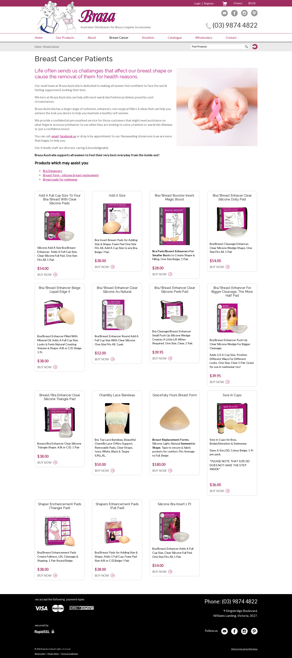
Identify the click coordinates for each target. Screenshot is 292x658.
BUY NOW (44, 274)
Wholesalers (203, 37)
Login (197, 3)
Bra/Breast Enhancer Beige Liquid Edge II (60, 290)
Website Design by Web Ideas (244, 649)
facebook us (68, 136)
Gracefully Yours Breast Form (174, 395)
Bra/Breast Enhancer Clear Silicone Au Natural (117, 290)
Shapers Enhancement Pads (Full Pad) (117, 506)
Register (209, 3)
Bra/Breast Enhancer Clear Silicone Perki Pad (174, 290)
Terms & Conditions (69, 654)
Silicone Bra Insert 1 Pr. (174, 504)
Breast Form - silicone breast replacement (71, 175)
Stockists (148, 37)
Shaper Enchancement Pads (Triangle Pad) (59, 506)
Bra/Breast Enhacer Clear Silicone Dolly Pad (232, 197)
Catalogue (175, 37)
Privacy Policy (53, 654)
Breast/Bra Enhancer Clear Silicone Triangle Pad (59, 397)
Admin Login (40, 654)
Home (39, 37)
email (55, 136)
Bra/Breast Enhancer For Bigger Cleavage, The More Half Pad (232, 291)
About (92, 37)
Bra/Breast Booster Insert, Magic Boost (175, 197)
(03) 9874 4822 (235, 25)
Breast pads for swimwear (60, 179)
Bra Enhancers (52, 171)
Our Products (65, 37)
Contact (231, 37)
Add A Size (117, 195)
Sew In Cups (232, 395)
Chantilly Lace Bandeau (117, 395)
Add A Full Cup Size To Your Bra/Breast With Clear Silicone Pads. (60, 199)
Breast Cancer (119, 37)
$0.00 (252, 3)
